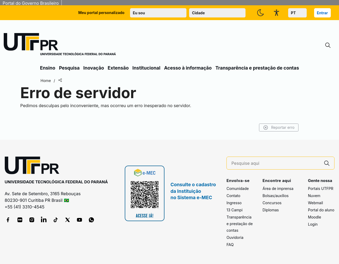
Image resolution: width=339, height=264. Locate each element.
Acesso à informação (188, 68)
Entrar (322, 13)
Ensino (47, 68)
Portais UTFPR (320, 188)
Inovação (93, 68)
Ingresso (234, 203)
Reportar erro (279, 127)
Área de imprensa (277, 188)
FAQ (230, 244)
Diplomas (270, 210)
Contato (233, 195)
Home (46, 80)
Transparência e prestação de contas (257, 68)
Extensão (118, 68)
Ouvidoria (234, 237)
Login (313, 224)
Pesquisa (69, 68)
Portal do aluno (321, 210)
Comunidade (237, 188)
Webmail (315, 203)
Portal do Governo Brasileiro (31, 3)
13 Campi (234, 210)
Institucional (146, 68)
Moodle (314, 217)
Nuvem (314, 195)
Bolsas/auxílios (275, 195)
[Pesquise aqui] (275, 163)
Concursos (272, 203)
